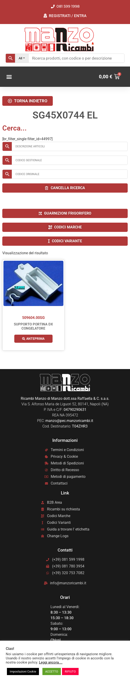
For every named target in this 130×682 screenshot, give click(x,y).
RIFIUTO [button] (70, 671)
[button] (9, 77)
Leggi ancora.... (50, 662)
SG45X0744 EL (65, 115)
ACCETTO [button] (51, 671)
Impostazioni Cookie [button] (23, 671)
